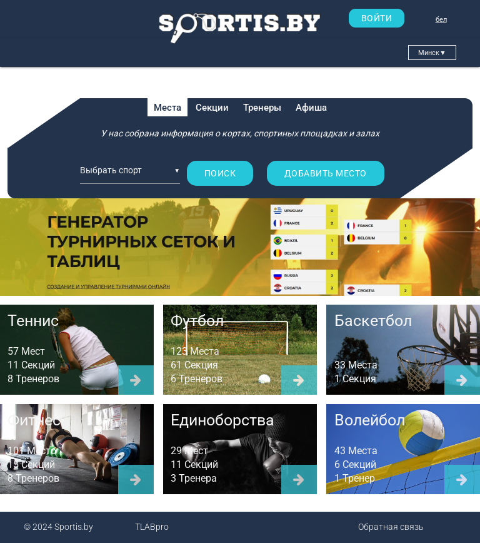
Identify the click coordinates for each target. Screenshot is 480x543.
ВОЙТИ (376, 18)
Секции (212, 107)
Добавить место (325, 173)
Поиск (220, 173)
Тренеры (262, 107)
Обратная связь (391, 527)
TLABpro (152, 527)
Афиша (311, 107)
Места (167, 107)
